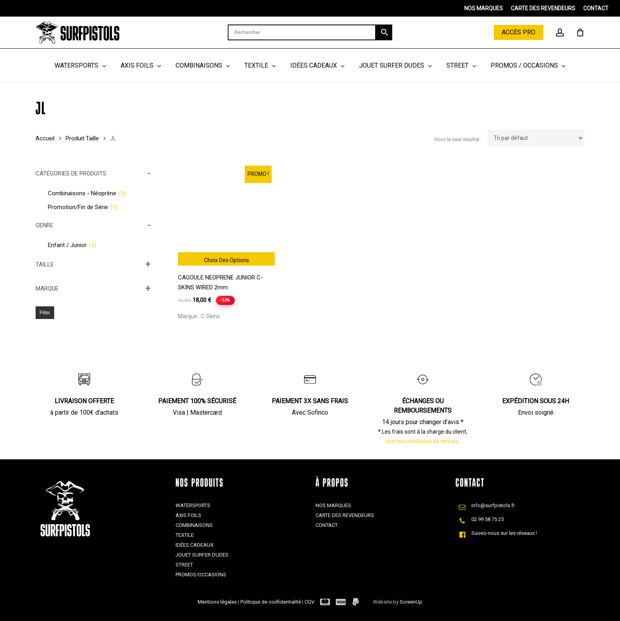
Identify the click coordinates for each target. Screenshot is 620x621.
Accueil (45, 138)
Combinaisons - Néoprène (87, 193)
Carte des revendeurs (345, 515)
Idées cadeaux (195, 545)
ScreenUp (411, 602)
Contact (327, 525)
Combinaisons (194, 525)
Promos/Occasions (201, 575)
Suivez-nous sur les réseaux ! (504, 533)
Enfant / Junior (72, 245)
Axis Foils (188, 515)
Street (184, 565)
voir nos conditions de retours (422, 441)
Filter (45, 312)
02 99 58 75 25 (487, 519)
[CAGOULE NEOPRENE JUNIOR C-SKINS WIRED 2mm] (226, 217)
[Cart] (580, 32)
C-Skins (210, 316)
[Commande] (536, 138)
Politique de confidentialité (271, 602)
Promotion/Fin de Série (82, 207)
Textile (185, 535)
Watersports (193, 505)
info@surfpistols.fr (493, 505)
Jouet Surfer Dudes (202, 555)
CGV (309, 602)
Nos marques (333, 505)
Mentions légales (218, 602)
